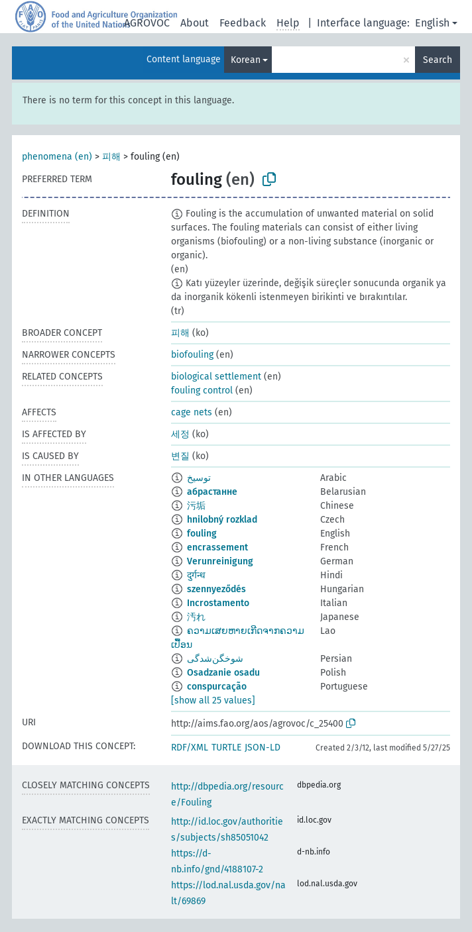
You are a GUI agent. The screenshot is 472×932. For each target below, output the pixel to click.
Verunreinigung (220, 561)
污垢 (196, 505)
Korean (246, 60)
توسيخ (199, 478)
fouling (202, 533)
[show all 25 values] (213, 700)
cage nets (191, 412)
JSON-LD (262, 747)
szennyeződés (216, 589)
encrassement (217, 547)
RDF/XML (189, 747)
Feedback (242, 23)
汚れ (196, 617)
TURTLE (226, 747)
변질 (180, 456)
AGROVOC (147, 23)
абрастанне (212, 491)
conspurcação (217, 686)
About (194, 23)
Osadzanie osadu (223, 672)
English (432, 23)
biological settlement (216, 376)
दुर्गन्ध (196, 575)
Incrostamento (218, 603)
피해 (111, 156)
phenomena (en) (57, 156)
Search (437, 60)
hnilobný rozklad (222, 519)
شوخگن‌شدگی (215, 658)
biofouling (192, 354)
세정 (180, 434)
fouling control (202, 390)
